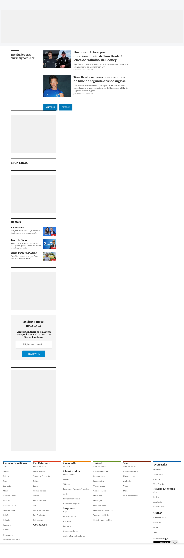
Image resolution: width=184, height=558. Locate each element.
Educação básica (39, 466)
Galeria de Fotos (99, 505)
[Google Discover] (174, 3)
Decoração (97, 500)
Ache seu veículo (129, 466)
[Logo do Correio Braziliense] (41, 3)
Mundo (5, 491)
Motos (125, 491)
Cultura (36, 496)
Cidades (6, 471)
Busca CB (67, 526)
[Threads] (179, 5)
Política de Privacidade (12, 540)
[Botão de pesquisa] (16, 3)
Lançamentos (98, 481)
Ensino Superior (39, 471)
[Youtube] (169, 5)
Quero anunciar (69, 474)
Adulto (65, 494)
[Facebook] (154, 5)
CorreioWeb (70, 463)
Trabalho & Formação (41, 476)
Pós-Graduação (39, 515)
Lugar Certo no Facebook (103, 510)
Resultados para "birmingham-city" (23, 56)
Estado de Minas (159, 518)
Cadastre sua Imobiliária (102, 520)
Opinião (6, 515)
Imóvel (97, 463)
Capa (5, 466)
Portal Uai (157, 522)
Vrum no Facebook (130, 496)
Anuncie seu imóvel (100, 471)
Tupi (155, 532)
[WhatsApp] (149, 5)
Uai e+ (155, 527)
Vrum (126, 463)
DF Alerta (157, 469)
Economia (7, 486)
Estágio (36, 481)
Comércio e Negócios (71, 504)
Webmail (66, 466)
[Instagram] (164, 5)
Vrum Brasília (158, 484)
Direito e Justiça (9, 505)
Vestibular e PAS (39, 500)
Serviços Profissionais (71, 499)
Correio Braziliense (15, 463)
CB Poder (157, 479)
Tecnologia (7, 525)
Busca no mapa (99, 476)
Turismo (6, 530)
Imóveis (66, 479)
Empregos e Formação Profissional (76, 489)
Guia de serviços (99, 491)
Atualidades (158, 502)
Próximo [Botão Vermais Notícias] (66, 107)
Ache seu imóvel (99, 466)
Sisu (34, 505)
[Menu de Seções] (8, 3)
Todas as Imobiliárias (101, 515)
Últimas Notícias (39, 491)
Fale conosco (38, 520)
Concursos (40, 524)
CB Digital (67, 521)
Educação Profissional (41, 510)
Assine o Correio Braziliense (74, 536)
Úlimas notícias (99, 486)
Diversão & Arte (9, 496)
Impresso (69, 508)
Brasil (5, 481)
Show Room (97, 496)
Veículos (66, 484)
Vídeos (126, 486)
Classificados (71, 471)
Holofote (6, 520)
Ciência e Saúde (9, 510)
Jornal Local (158, 474)
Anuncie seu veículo (130, 471)
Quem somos (8, 535)
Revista (156, 497)
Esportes (6, 500)
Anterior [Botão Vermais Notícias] (50, 107)
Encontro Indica (159, 507)
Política (6, 476)
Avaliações (127, 481)
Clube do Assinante (70, 531)
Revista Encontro (164, 488)
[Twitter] (159, 5)
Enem (35, 486)
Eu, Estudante (42, 463)
